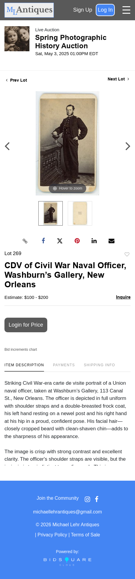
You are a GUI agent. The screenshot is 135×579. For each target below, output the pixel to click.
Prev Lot (16, 80)
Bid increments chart (20, 349)
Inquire (123, 296)
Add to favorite (127, 255)
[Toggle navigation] (126, 10)
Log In (105, 10)
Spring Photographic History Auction (70, 41)
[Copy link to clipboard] (25, 241)
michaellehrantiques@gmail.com (67, 511)
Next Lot (118, 79)
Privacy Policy (52, 534)
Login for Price (26, 325)
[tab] (24, 367)
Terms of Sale (85, 534)
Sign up (82, 10)
